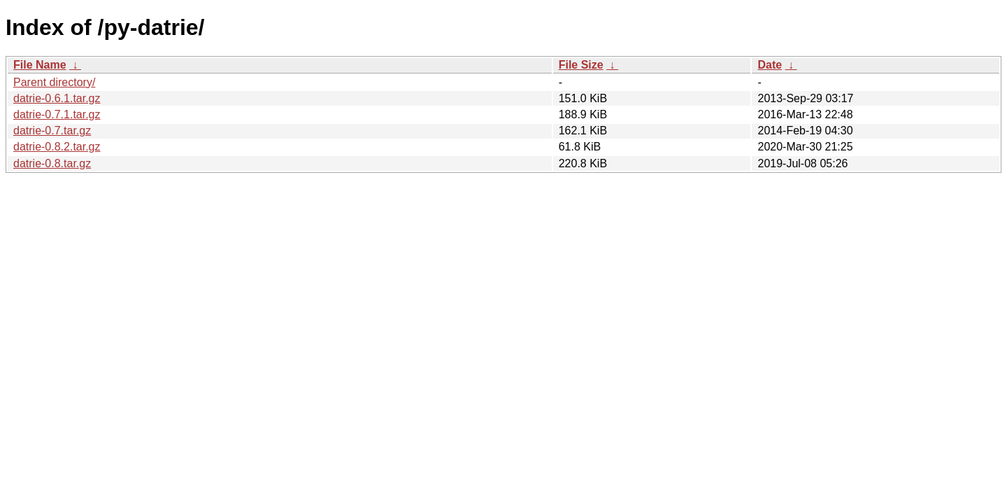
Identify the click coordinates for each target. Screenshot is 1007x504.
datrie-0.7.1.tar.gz (57, 114)
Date (769, 65)
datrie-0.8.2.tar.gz (57, 147)
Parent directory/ (54, 82)
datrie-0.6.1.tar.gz (57, 98)
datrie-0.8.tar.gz (52, 163)
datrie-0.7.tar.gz (52, 130)
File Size (581, 65)
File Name (39, 65)
